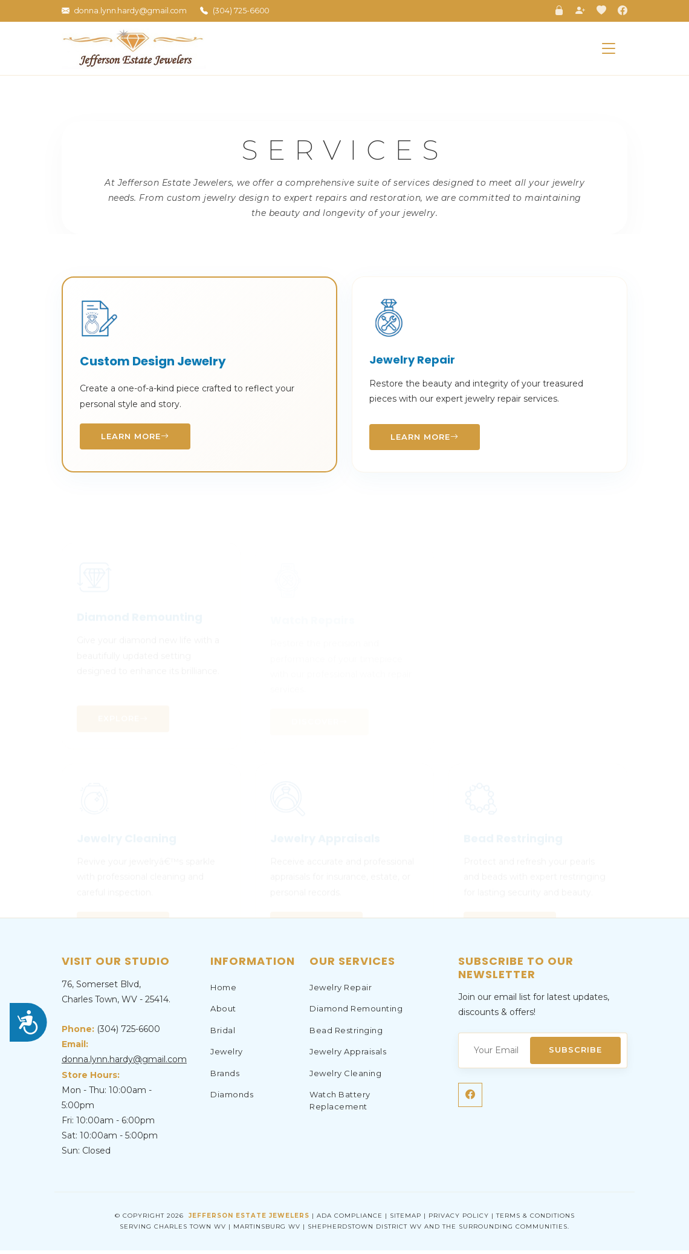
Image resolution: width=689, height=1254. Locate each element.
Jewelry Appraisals (347, 1055)
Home (223, 991)
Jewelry (226, 1055)
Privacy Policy (459, 1219)
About (223, 1012)
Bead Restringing (346, 1034)
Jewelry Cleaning (345, 1077)
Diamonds (231, 1098)
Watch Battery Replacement (339, 1104)
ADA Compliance (350, 1219)
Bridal (222, 1034)
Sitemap (405, 1219)
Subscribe (573, 1053)
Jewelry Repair (340, 991)
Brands (224, 1077)
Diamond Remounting (356, 1012)
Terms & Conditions (535, 1219)
